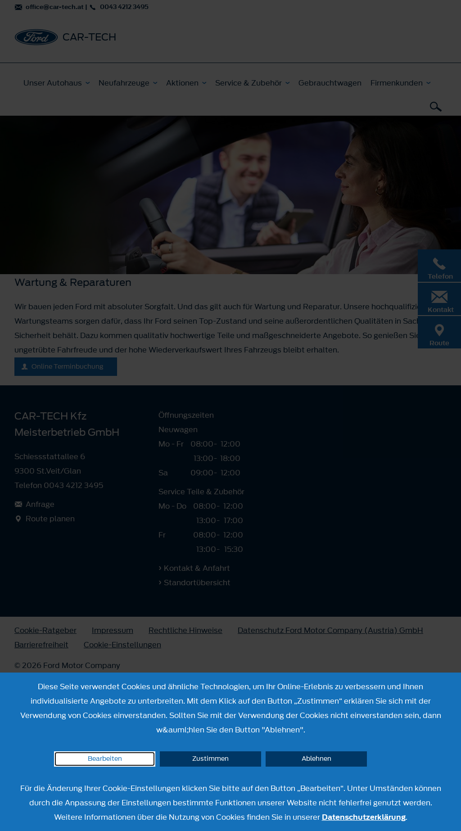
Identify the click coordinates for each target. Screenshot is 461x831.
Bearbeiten (105, 758)
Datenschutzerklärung (364, 817)
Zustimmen (210, 758)
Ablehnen (316, 758)
